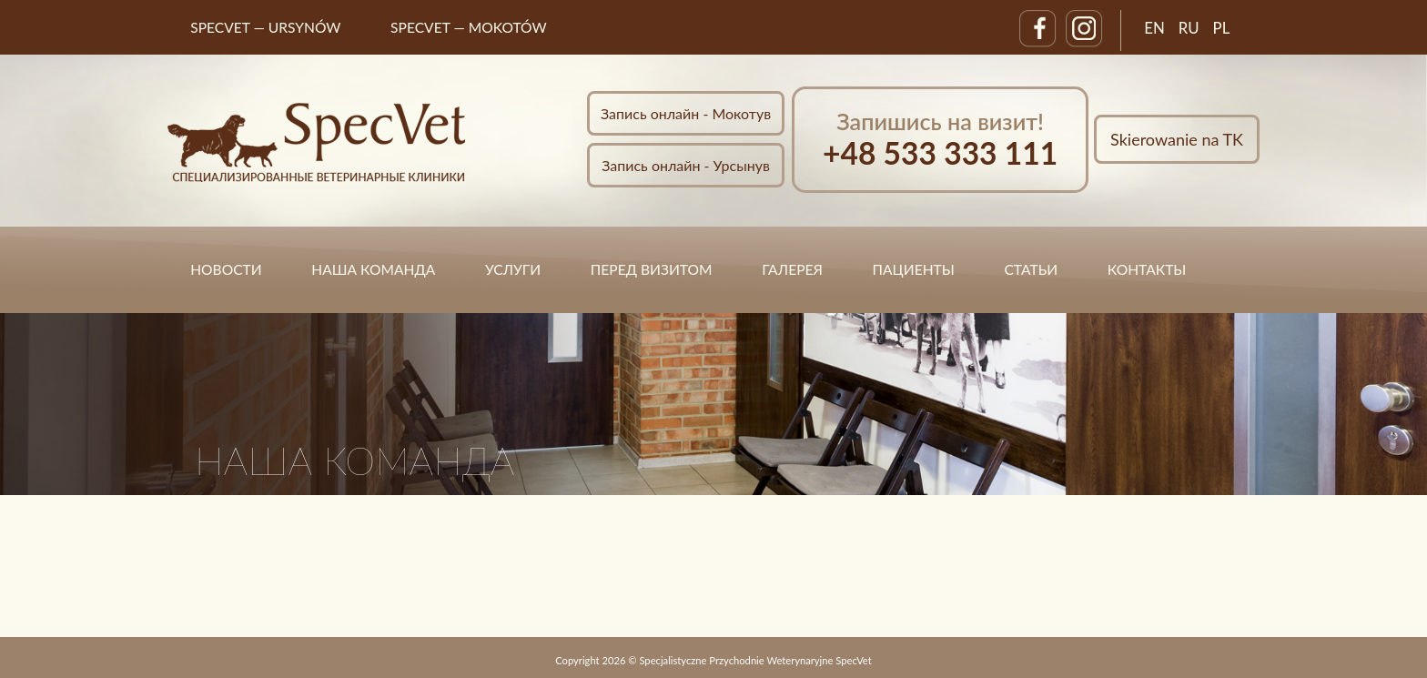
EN (1154, 27)
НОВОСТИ (225, 269)
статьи (1031, 269)
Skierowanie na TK (1176, 139)
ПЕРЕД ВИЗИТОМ (652, 269)
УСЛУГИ (513, 269)
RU (1189, 27)
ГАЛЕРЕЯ (792, 269)
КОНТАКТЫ (1147, 269)
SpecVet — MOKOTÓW (468, 27)
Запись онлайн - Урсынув (686, 165)
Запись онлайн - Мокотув (686, 113)
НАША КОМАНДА (373, 269)
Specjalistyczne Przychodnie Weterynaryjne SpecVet (755, 660)
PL (1221, 27)
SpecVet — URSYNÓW (265, 27)
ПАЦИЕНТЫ (914, 269)
